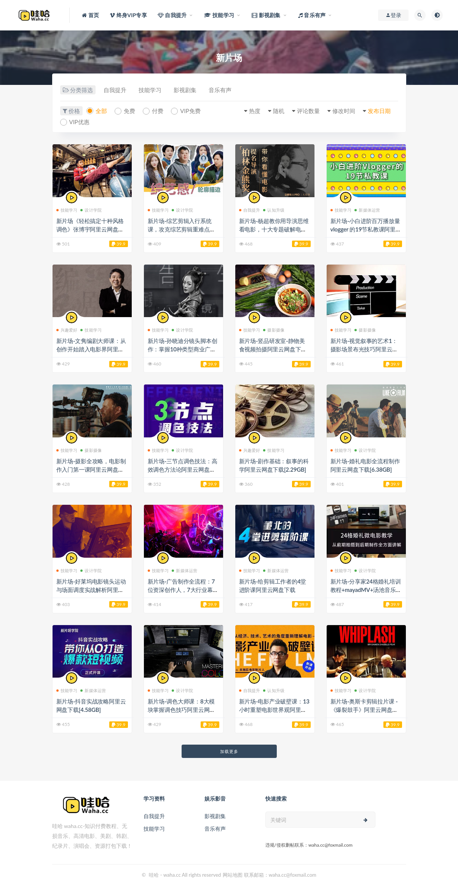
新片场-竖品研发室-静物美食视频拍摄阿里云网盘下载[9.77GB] (273, 349)
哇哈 (154, 875)
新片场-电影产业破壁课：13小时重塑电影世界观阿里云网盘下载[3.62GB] (274, 709)
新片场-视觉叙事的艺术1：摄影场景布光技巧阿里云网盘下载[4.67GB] (364, 349)
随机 (278, 110)
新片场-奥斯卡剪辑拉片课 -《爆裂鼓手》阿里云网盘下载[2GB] (364, 709)
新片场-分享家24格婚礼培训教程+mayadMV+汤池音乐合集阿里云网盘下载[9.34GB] (366, 589)
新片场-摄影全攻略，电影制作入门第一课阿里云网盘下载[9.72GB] (91, 469)
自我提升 (115, 90)
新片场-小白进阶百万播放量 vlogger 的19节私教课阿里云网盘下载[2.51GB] (365, 229)
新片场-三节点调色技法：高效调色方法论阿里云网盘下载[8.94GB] (182, 469)
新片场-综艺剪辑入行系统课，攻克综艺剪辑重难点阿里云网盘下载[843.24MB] (181, 229)
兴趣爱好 (67, 329)
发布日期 (379, 110)
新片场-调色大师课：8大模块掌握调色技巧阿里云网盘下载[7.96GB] (181, 709)
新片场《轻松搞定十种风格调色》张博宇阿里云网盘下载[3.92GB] (90, 229)
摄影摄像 (273, 329)
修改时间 (343, 110)
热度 (254, 110)
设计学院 (91, 209)
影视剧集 (185, 90)
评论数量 (308, 110)
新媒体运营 (367, 209)
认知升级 (273, 209)
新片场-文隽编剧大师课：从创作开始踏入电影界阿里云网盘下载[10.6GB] (91, 349)
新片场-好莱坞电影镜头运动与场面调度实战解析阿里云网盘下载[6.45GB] (91, 589)
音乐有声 (220, 90)
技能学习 (150, 90)
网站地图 (233, 875)
